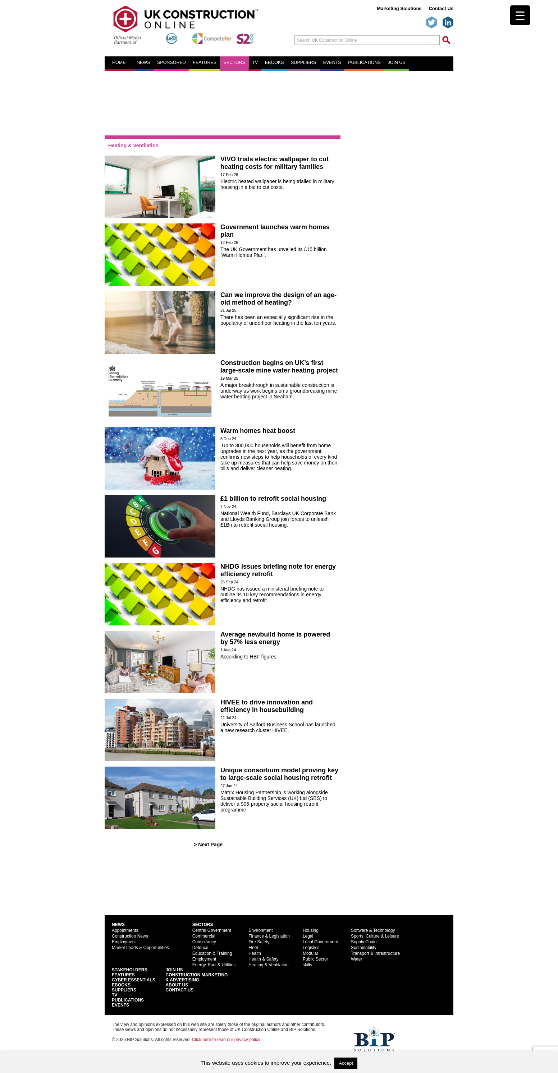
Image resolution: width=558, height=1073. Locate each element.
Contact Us (441, 8)
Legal (308, 936)
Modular (310, 953)
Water (356, 959)
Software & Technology (373, 930)
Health (254, 953)
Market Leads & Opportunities (140, 947)
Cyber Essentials (133, 979)
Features (204, 62)
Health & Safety (263, 959)
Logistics (311, 947)
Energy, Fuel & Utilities (214, 964)
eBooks (274, 62)
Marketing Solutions (399, 8)
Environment (260, 930)
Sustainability (363, 947)
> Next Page (208, 844)
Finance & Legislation (269, 936)
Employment (124, 941)
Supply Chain (363, 941)
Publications (364, 62)
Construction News (130, 936)
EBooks (121, 985)
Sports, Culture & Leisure (375, 936)
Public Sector (315, 959)
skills (307, 964)
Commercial (203, 936)
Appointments (125, 930)
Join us (396, 62)
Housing (311, 930)
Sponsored (171, 62)
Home (119, 62)
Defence (200, 947)
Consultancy (204, 941)
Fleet (253, 947)
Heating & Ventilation (268, 964)
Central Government (211, 930)
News (143, 62)
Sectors (234, 62)
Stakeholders (129, 969)
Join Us (174, 969)
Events (332, 62)
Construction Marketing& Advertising (197, 977)
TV (255, 62)
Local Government (320, 941)
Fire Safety (258, 941)
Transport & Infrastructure (375, 953)
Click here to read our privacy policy (226, 1039)
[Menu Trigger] (520, 15)
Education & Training (212, 953)
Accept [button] (346, 1063)
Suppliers (303, 62)
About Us (177, 985)
